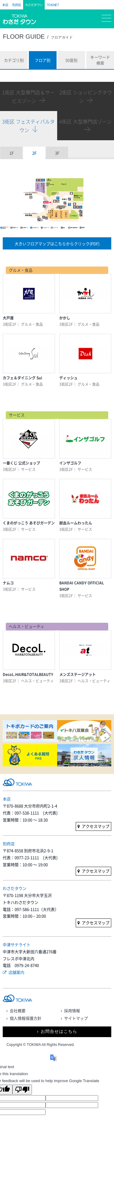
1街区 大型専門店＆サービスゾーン (28, 96)
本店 (5, 4)
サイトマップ (76, 1018)
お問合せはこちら (59, 1031)
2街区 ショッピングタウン (85, 96)
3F (57, 153)
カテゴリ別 (14, 60)
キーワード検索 (100, 60)
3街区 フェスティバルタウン (28, 126)
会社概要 (18, 1010)
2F (34, 153)
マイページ (73, 19)
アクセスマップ (95, 826)
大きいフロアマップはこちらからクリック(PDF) (57, 243)
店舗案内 (16, 972)
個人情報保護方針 (25, 1018)
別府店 (16, 4)
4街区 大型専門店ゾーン (85, 121)
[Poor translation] (22, 1090)
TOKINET (53, 4)
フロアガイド (54, 20)
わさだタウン (34, 4)
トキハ (22, 22)
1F (11, 153)
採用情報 (72, 1010)
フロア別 (42, 60)
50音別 (71, 60)
